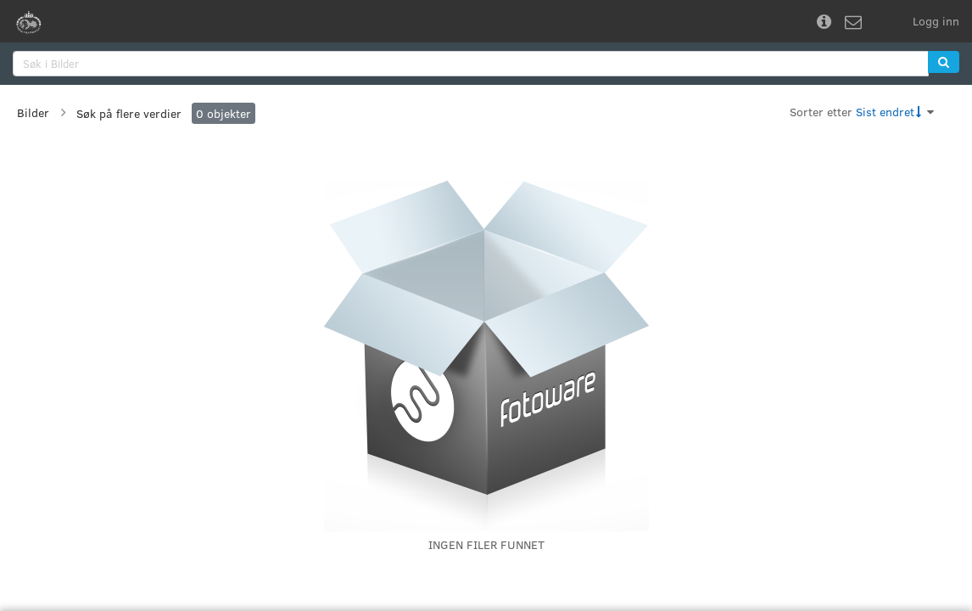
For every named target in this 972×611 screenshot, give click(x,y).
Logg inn (936, 21)
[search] (471, 63)
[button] (943, 62)
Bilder (33, 112)
